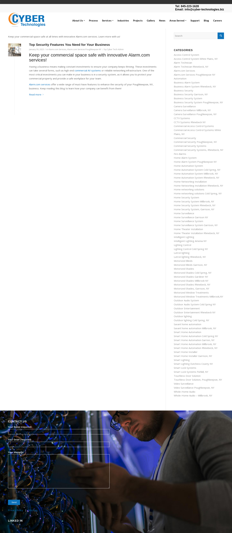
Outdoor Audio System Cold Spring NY (195, 304)
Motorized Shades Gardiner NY (191, 276)
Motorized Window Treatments (191, 292)
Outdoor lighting (183, 316)
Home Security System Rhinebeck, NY (194, 205)
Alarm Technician (183, 62)
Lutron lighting (182, 252)
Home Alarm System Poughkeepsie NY (195, 161)
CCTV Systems (182, 118)
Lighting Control (182, 245)
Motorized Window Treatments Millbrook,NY (198, 296)
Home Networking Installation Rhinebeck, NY (198, 185)
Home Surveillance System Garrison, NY (196, 225)
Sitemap (32, 510)
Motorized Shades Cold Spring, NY (192, 272)
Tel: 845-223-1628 (187, 6)
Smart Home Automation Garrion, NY (194, 340)
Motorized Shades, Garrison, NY (191, 288)
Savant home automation (187, 324)
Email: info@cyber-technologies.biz (199, 9)
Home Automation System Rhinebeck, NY (196, 177)
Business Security (183, 90)
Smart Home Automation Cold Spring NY (196, 336)
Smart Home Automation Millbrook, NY (195, 344)
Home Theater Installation (188, 229)
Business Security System (188, 98)
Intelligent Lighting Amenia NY (190, 241)
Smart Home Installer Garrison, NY (193, 356)
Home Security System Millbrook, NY (194, 201)
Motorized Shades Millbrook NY (191, 280)
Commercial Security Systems (190, 145)
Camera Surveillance (185, 106)
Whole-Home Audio (184, 391)
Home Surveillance (184, 213)
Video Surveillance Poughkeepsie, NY (194, 387)
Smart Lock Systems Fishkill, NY (191, 371)
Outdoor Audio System (186, 300)
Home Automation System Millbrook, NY (196, 173)
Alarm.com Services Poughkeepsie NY (84, 49)
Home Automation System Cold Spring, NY (197, 169)
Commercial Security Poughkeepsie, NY (195, 141)
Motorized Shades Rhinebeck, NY (192, 284)
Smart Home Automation (187, 332)
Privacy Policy (15, 510)
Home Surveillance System (188, 221)
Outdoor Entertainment (187, 308)
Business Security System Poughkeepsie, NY (198, 102)
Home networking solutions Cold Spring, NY (198, 193)
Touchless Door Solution (187, 375)
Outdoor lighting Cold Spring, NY (191, 320)
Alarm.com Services (57, 49)
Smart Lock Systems (185, 367)
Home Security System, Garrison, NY (194, 209)
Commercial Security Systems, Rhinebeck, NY (198, 149)
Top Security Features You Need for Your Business (69, 44)
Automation (180, 78)
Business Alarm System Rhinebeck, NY (195, 86)
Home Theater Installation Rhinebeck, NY (196, 233)
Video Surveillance (184, 383)
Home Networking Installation (190, 181)
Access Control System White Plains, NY (196, 58)
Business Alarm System (187, 82)
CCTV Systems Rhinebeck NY (190, 122)
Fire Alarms (180, 153)
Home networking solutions (189, 189)
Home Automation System (188, 165)
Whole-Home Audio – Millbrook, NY (193, 395)
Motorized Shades (184, 268)
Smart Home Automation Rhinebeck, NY (196, 348)
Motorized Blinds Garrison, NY (190, 264)
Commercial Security (185, 138)
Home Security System (186, 197)
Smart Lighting (182, 360)
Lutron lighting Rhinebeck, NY (190, 256)
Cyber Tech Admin (115, 49)
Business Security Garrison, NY (191, 94)
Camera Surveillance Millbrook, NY (192, 110)
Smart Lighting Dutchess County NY (193, 363)
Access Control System (186, 54)
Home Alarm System (185, 157)
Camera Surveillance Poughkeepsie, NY (195, 114)
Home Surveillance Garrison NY (191, 217)
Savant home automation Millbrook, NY (195, 328)
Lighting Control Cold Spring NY (191, 249)
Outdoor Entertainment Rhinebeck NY (194, 312)
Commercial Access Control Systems (194, 126)
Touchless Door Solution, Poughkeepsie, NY (198, 379)
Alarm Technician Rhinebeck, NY (191, 66)
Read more (37, 94)
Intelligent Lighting (184, 237)
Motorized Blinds (183, 260)
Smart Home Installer (186, 352)
